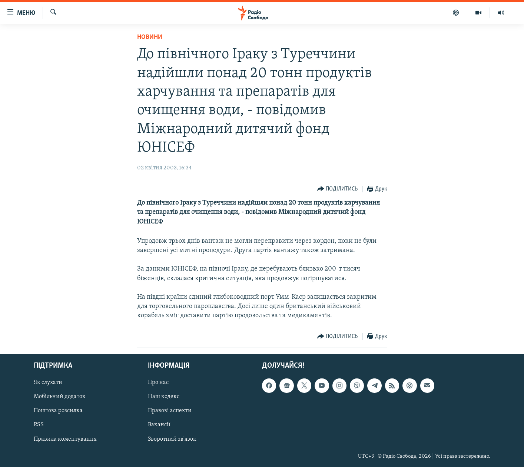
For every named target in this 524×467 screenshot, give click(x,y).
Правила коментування (65, 439)
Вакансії (159, 425)
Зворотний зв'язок (172, 439)
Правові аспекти (170, 411)
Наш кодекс (163, 397)
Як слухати (48, 382)
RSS (39, 425)
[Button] (337, 189)
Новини (149, 37)
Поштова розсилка (58, 411)
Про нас (158, 382)
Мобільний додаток (60, 397)
